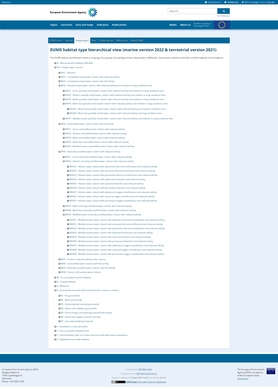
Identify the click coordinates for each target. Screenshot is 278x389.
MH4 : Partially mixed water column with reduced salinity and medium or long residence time (106, 85)
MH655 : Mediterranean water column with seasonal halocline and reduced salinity (110, 236)
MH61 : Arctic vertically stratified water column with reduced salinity (98, 156)
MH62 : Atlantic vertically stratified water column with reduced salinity (99, 161)
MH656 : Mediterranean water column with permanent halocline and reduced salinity (111, 241)
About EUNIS (136, 40)
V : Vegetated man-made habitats (73, 339)
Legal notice (242, 378)
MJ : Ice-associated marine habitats (74, 277)
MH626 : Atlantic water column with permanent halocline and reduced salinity (107, 187)
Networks (6, 2)
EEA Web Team (145, 369)
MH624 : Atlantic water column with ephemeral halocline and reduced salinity (107, 179)
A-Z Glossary (223, 15)
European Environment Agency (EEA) (20, 369)
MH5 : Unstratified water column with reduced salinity (87, 123)
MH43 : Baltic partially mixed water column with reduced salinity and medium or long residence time (114, 99)
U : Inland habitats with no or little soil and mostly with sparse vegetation (92, 335)
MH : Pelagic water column (70, 67)
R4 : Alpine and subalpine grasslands (79, 308)
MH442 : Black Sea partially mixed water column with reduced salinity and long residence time (115, 113)
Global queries (106, 40)
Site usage (142, 381)
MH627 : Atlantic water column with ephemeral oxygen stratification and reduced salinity (113, 192)
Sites (94, 40)
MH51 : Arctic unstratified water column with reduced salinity (95, 129)
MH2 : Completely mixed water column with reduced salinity (90, 76)
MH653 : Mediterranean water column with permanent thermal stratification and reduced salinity (117, 228)
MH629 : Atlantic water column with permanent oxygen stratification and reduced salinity (113, 200)
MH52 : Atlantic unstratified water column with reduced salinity (96, 133)
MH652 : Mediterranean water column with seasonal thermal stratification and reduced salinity (116, 224)
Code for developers (156, 381)
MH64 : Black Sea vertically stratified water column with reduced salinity (100, 210)
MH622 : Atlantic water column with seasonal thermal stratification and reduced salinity (112, 170)
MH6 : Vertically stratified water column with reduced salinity (90, 151)
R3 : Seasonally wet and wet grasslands (80, 304)
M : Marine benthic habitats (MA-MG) (75, 63)
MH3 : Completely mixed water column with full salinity (88, 81)
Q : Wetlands (63, 285)
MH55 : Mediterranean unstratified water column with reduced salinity (99, 146)
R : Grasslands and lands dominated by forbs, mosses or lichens (88, 290)
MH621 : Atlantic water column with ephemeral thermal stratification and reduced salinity (113, 166)
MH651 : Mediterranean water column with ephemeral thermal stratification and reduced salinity (117, 219)
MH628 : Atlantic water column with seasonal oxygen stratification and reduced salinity (112, 196)
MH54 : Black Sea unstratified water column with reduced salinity (97, 141)
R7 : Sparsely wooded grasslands (77, 321)
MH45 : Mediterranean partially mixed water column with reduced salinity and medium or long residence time (119, 118)
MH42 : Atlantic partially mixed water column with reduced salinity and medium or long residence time (115, 95)
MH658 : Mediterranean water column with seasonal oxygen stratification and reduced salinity (115, 249)
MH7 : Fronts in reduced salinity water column (83, 259)
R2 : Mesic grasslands (71, 299)
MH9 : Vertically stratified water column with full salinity (88, 267)
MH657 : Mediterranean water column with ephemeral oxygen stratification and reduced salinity (116, 245)
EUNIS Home (56, 40)
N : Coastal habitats (66, 281)
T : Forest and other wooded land (73, 330)
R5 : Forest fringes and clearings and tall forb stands (86, 312)
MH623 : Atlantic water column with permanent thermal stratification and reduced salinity (113, 175)
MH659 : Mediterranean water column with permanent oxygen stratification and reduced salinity (116, 253)
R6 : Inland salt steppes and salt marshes (81, 316)
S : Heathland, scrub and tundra (72, 326)
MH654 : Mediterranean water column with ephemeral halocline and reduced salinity (111, 232)
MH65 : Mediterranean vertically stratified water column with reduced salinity (103, 214)
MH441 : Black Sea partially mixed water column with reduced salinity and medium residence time (117, 108)
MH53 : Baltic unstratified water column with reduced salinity (95, 137)
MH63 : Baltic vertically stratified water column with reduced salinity (98, 205)
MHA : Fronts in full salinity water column (81, 272)
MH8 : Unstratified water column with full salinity (85, 263)
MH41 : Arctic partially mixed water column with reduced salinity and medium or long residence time (114, 90)
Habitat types (82, 40)
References (122, 40)
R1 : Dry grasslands (70, 295)
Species (69, 40)
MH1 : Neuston (68, 72)
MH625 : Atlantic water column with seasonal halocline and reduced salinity (106, 183)
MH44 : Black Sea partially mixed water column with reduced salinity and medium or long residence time (116, 103)
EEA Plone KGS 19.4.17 (147, 373)
